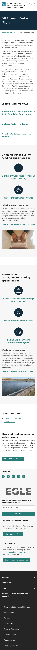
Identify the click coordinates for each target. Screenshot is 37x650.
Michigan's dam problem (15, 124)
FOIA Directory (10, 635)
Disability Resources (11, 629)
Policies (7, 618)
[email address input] (18, 507)
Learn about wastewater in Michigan (17, 372)
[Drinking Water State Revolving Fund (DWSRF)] (18, 171)
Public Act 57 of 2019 (12, 419)
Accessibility (8, 624)
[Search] (30, 3)
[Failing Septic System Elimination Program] (18, 335)
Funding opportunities (7, 32)
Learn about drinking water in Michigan (18, 225)
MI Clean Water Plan (27, 32)
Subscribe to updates (12, 459)
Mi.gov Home (9, 613)
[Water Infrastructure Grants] (18, 192)
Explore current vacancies (16, 560)
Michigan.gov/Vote (13, 534)
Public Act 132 (9, 422)
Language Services (11, 646)
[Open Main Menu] (34, 3)
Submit (18, 514)
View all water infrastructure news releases (16, 135)
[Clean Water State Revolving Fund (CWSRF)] (18, 294)
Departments (9, 640)
